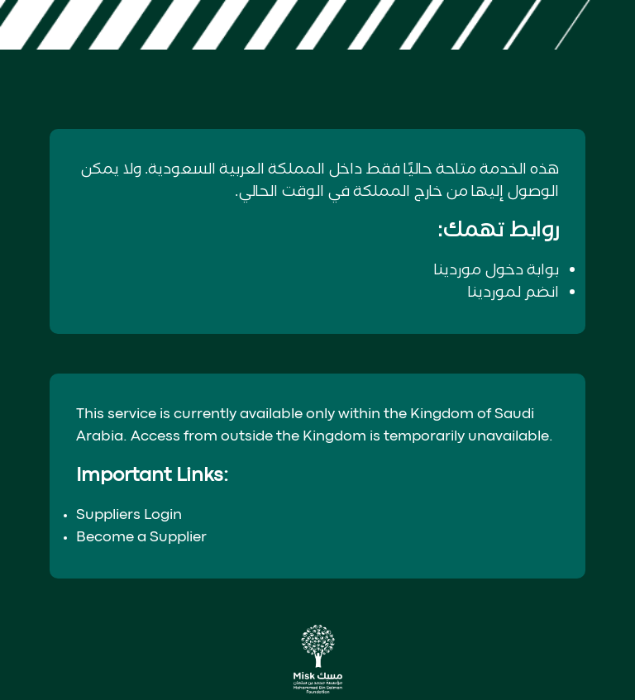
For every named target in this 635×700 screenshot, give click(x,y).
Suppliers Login (129, 515)
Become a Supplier (141, 537)
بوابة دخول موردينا (496, 270)
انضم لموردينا (513, 292)
